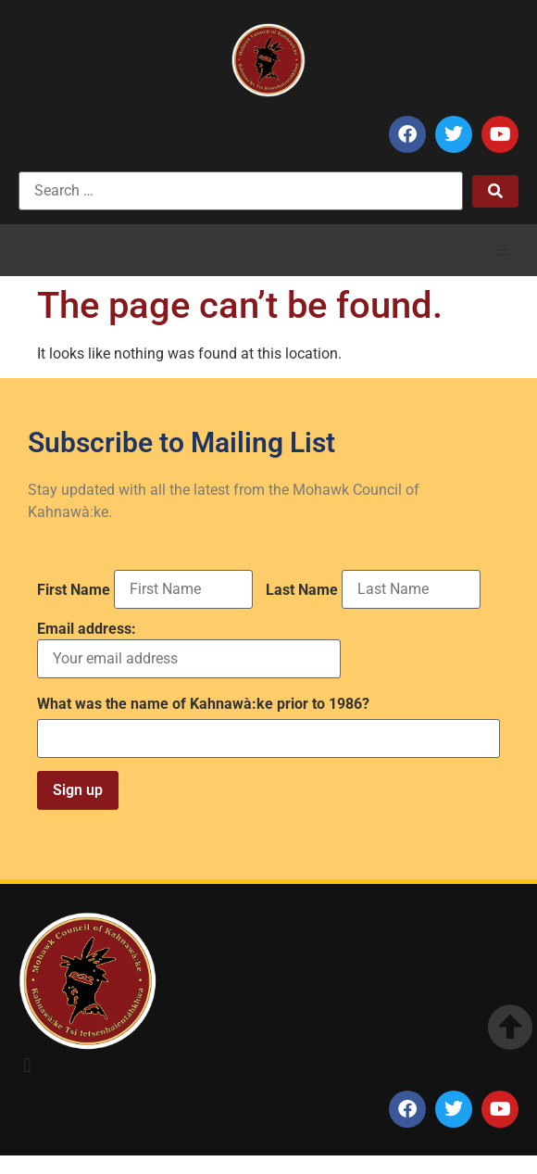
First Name (73, 590)
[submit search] (495, 191)
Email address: (189, 650)
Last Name (302, 590)
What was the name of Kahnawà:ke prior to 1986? (203, 704)
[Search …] (241, 190)
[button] (501, 250)
